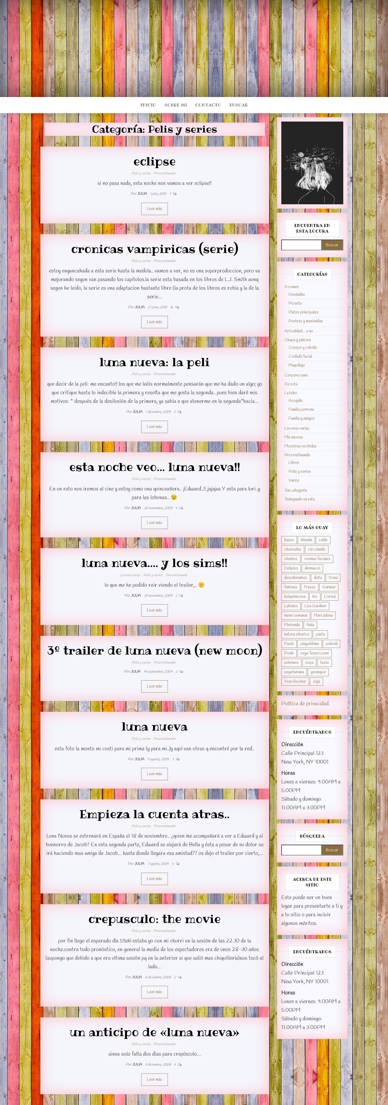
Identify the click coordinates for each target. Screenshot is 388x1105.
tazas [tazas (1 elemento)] (324, 662)
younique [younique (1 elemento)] (318, 672)
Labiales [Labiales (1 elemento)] (291, 606)
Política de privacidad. (305, 703)
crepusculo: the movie (154, 919)
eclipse (154, 161)
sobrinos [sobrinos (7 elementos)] (291, 662)
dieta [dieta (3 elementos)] (318, 578)
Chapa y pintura (298, 340)
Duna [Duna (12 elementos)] (333, 578)
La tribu (291, 393)
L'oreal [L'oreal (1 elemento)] (329, 596)
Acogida (295, 400)
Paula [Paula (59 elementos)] (289, 644)
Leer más (154, 209)
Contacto (208, 105)
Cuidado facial (300, 356)
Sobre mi (175, 105)
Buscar (238, 105)
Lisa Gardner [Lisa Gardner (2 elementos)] (315, 606)
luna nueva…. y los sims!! (154, 563)
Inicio (148, 105)
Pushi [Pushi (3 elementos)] (289, 653)
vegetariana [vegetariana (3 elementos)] (294, 672)
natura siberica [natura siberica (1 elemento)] (296, 634)
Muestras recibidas (301, 446)
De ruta (291, 384)
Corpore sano (296, 375)
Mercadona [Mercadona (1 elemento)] (323, 615)
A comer (292, 287)
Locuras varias (130, 575)
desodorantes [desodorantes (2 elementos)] (295, 578)
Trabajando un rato (300, 499)
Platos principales (303, 312)
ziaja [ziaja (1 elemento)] (316, 681)
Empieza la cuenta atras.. (154, 814)
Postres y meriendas (306, 321)
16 (172, 307)
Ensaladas (297, 294)
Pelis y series (141, 173)
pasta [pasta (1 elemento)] (320, 634)
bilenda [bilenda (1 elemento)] (306, 540)
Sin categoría (296, 490)
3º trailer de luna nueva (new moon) (154, 650)
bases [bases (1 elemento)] (289, 540)
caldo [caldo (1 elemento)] (323, 540)
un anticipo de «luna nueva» (154, 1032)
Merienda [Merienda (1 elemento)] (292, 625)
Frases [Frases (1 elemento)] (310, 587)
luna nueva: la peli (155, 362)
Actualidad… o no (299, 331)
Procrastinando (164, 173)
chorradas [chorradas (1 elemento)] (292, 549)
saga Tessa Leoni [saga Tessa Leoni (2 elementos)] (314, 653)
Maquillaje (297, 365)
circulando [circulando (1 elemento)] (316, 549)
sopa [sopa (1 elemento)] (309, 662)
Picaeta (295, 303)
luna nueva (155, 726)
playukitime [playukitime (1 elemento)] (309, 644)
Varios (294, 480)
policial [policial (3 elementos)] (331, 644)
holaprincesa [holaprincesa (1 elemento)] (295, 596)
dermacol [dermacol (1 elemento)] (312, 568)
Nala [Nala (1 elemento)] (310, 625)
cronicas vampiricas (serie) (154, 249)
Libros (294, 462)
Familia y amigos (302, 418)
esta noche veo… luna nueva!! (154, 467)
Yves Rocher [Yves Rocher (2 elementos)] (295, 681)
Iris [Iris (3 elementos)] (314, 596)
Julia (142, 193)
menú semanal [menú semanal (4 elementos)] (295, 615)
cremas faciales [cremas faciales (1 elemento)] (317, 559)
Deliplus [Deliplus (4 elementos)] (291, 568)
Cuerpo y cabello (303, 347)
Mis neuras (294, 437)
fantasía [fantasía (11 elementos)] (290, 587)
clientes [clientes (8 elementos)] (290, 559)
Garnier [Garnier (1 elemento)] (328, 587)
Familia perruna (301, 409)
